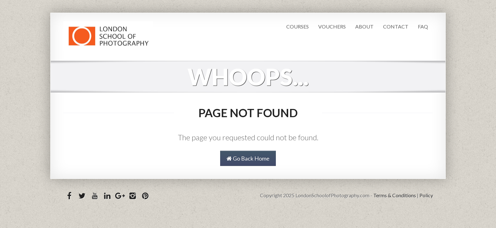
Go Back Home (248, 158)
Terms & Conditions (394, 195)
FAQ (423, 26)
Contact (395, 26)
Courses (297, 26)
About (364, 26)
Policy (426, 195)
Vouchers (332, 26)
